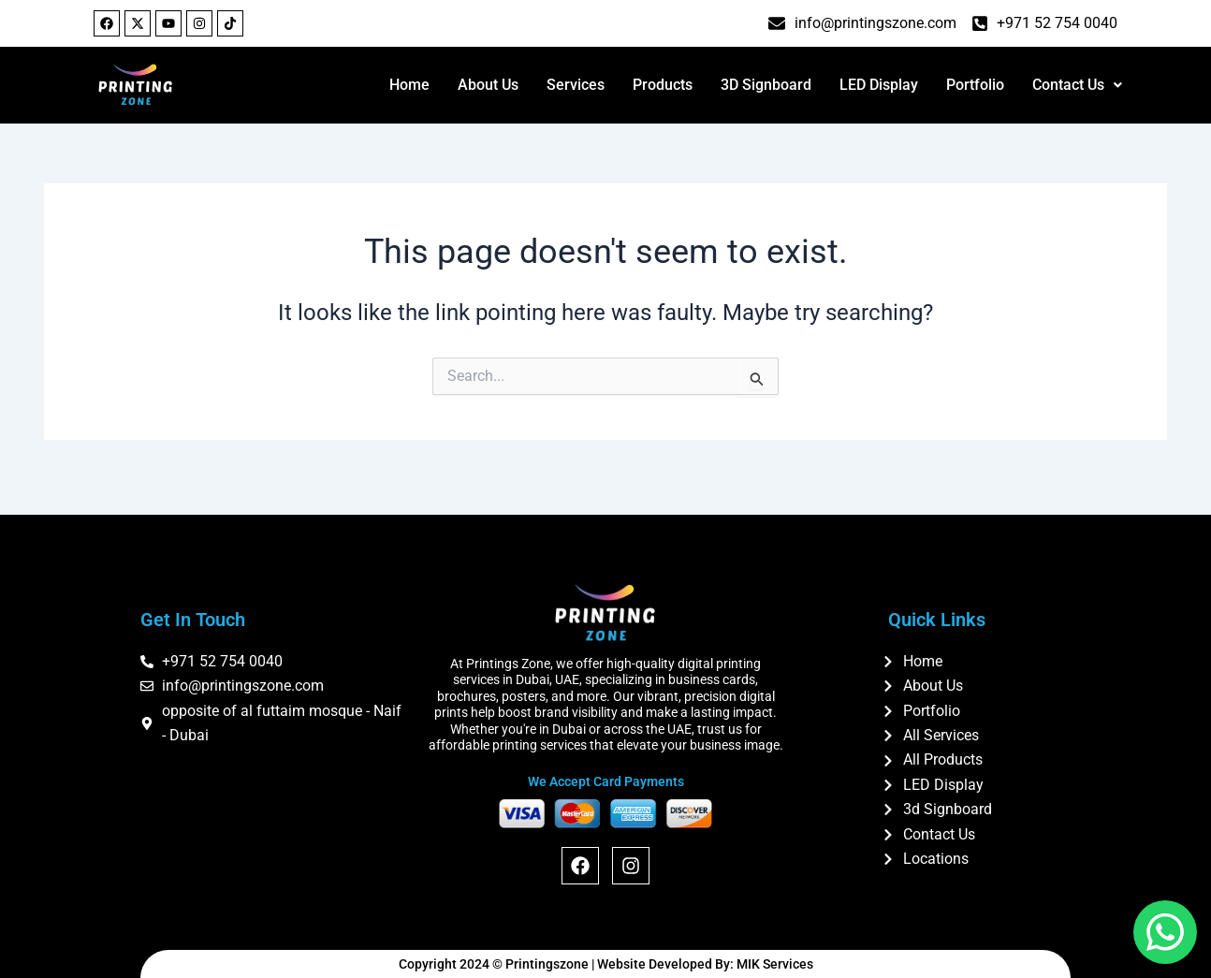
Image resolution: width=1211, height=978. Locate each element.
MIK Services (775, 963)
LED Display (878, 85)
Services (576, 85)
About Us (488, 85)
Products (663, 85)
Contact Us (1077, 85)
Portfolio (975, 85)
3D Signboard (766, 85)
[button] (1077, 85)
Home (409, 85)
